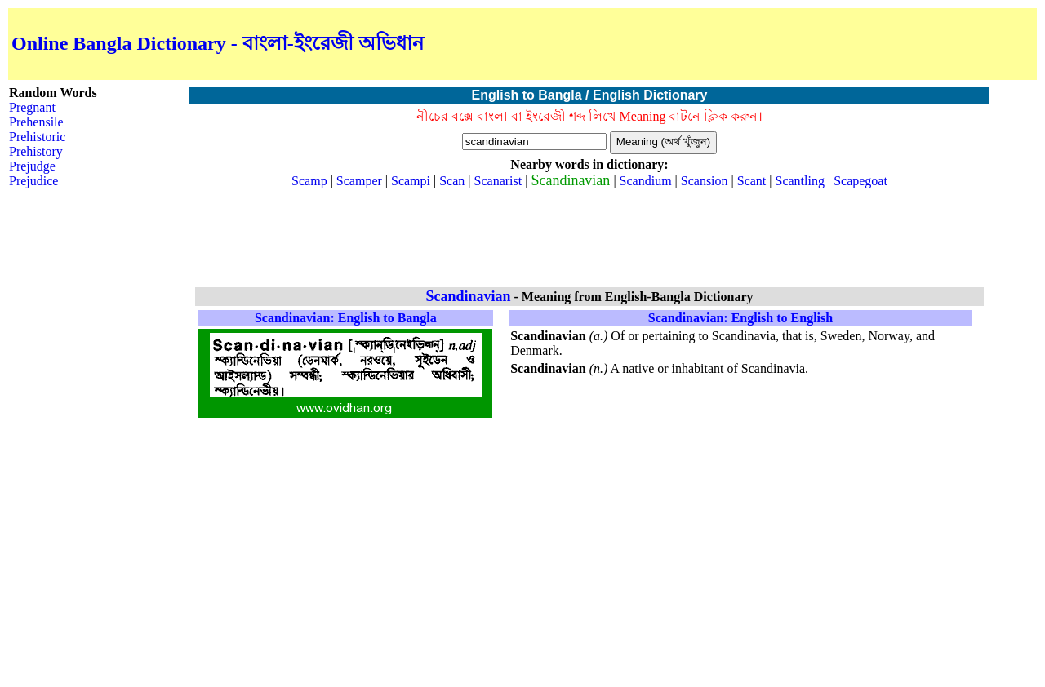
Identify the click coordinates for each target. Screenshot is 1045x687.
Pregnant (32, 107)
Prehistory (36, 151)
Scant (752, 181)
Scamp (309, 181)
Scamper (359, 181)
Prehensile (36, 122)
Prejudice (33, 181)
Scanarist (498, 181)
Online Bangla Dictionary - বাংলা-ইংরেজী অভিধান (217, 43)
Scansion (704, 181)
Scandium (646, 181)
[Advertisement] (842, 44)
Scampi (410, 181)
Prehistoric (37, 137)
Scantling (800, 181)
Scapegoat (860, 181)
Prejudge (32, 166)
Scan (452, 181)
